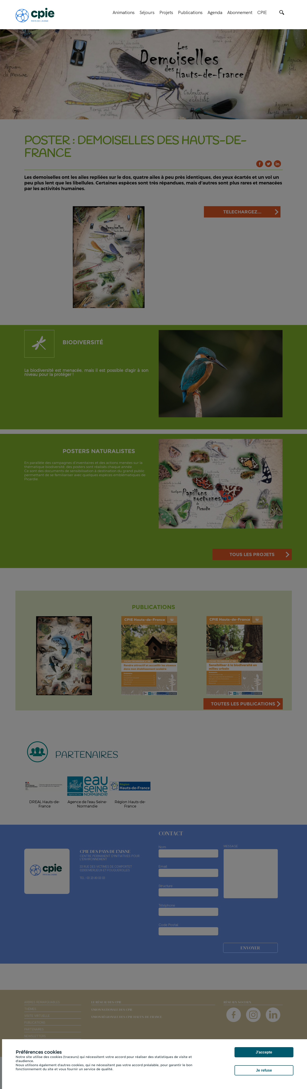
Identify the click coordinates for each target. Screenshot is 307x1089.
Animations (124, 12)
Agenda (215, 12)
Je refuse (264, 1070)
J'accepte (264, 1052)
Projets (166, 12)
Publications (190, 12)
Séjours (147, 12)
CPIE (262, 12)
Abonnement (239, 12)
